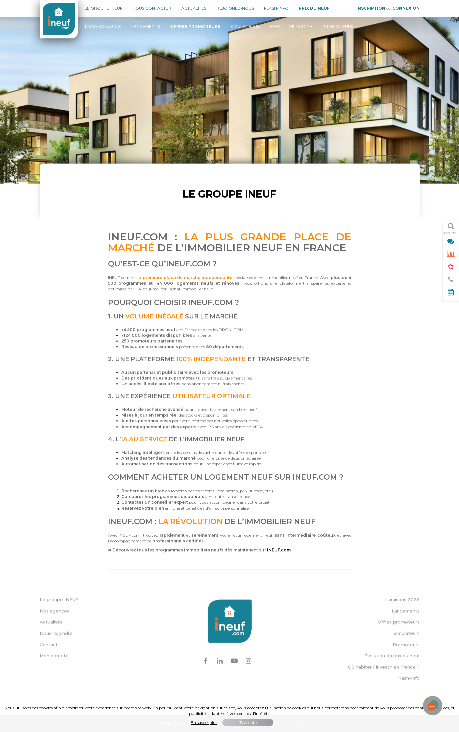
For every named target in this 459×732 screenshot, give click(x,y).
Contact (49, 644)
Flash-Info (276, 8)
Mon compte (54, 655)
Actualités (193, 8)
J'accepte (248, 722)
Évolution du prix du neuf (392, 655)
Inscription (370, 8)
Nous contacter (151, 8)
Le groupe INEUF (59, 599)
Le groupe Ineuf (103, 8)
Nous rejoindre (56, 633)
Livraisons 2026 (103, 26)
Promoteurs (337, 26)
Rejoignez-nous (235, 8)
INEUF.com (279, 549)
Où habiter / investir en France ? (384, 667)
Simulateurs (245, 26)
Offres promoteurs (399, 622)
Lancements (145, 26)
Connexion (406, 8)
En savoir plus (204, 722)
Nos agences (54, 611)
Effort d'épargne (291, 26)
